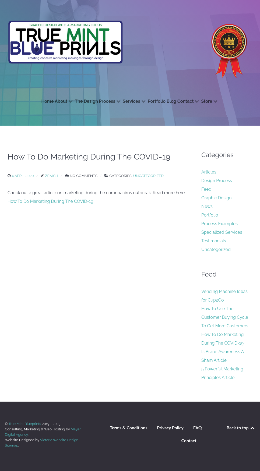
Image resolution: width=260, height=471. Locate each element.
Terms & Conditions (128, 427)
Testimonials (213, 240)
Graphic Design (216, 197)
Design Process (216, 180)
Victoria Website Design (59, 440)
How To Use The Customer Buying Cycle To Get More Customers (224, 317)
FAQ (197, 427)
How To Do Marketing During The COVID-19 (50, 201)
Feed (206, 189)
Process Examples (219, 223)
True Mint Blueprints (25, 424)
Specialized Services (221, 232)
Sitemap (11, 445)
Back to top (241, 427)
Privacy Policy (170, 427)
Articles (208, 172)
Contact (188, 440)
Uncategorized (216, 249)
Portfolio (209, 215)
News (207, 206)
